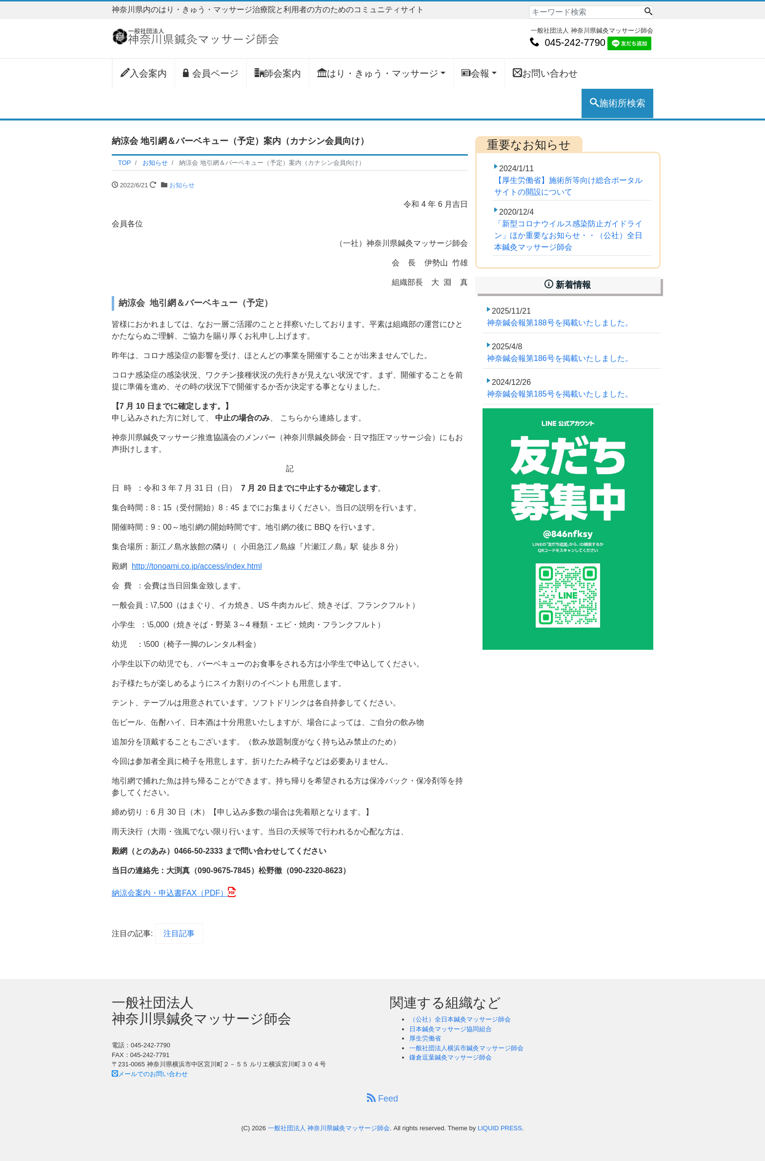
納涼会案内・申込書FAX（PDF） (170, 893)
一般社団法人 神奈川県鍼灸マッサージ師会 (329, 1128)
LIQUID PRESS (500, 1128)
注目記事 (179, 933)
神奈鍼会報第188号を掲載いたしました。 (560, 323)
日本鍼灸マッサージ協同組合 (450, 1029)
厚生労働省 (425, 1038)
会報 (475, 73)
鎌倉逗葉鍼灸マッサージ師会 (450, 1057)
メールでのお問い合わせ (150, 1074)
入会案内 (144, 73)
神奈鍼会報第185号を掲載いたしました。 (560, 394)
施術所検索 (617, 103)
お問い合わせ (545, 73)
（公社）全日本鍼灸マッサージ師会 (460, 1019)
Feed (382, 1098)
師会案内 (278, 73)
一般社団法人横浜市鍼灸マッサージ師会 (466, 1048)
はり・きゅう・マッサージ (377, 73)
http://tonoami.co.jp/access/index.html (197, 566)
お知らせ (182, 185)
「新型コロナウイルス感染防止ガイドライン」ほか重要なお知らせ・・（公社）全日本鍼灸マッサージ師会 (568, 235)
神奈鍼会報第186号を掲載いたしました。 (560, 358)
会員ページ (211, 73)
